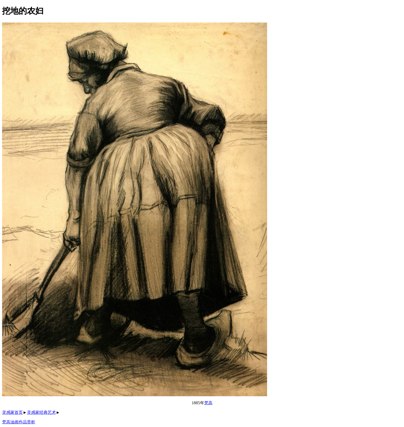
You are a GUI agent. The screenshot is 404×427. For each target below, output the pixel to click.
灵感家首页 (12, 412)
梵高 (208, 403)
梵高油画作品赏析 (18, 422)
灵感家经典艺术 (41, 412)
